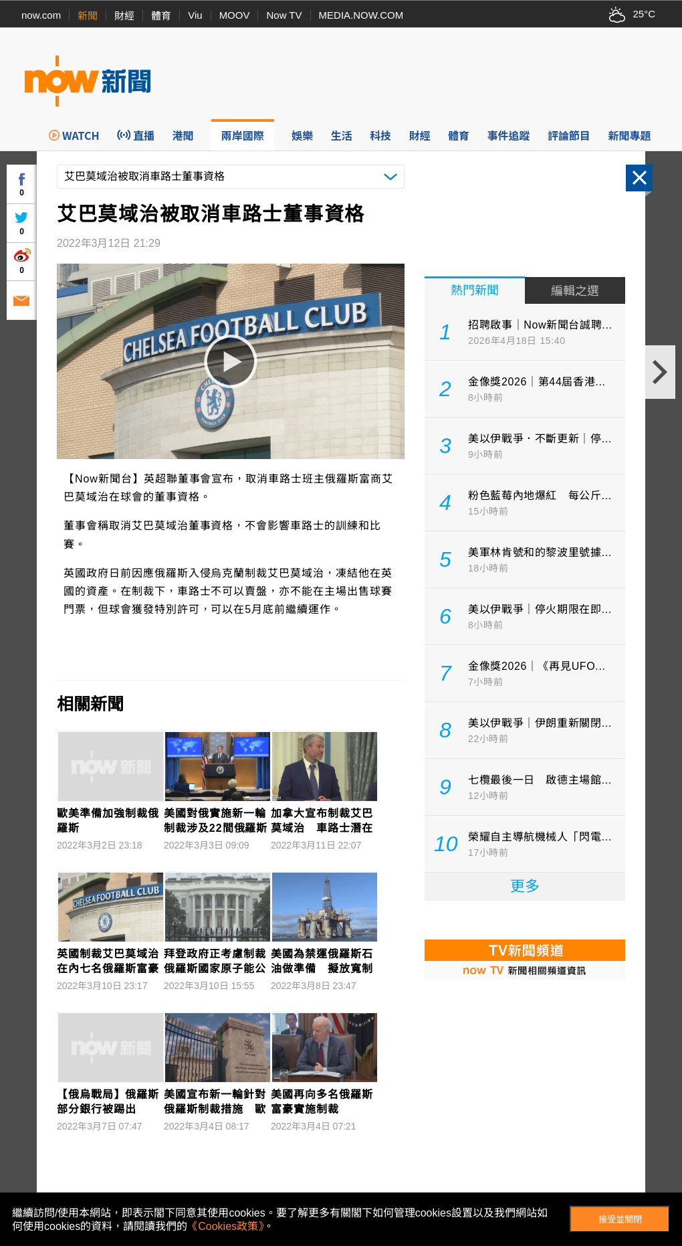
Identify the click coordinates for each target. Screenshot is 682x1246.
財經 (124, 15)
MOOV (234, 15)
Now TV (284, 15)
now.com (41, 15)
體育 (161, 15)
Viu (195, 15)
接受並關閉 (620, 1220)
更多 (525, 886)
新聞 (88, 15)
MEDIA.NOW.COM (361, 15)
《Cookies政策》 (225, 1226)
